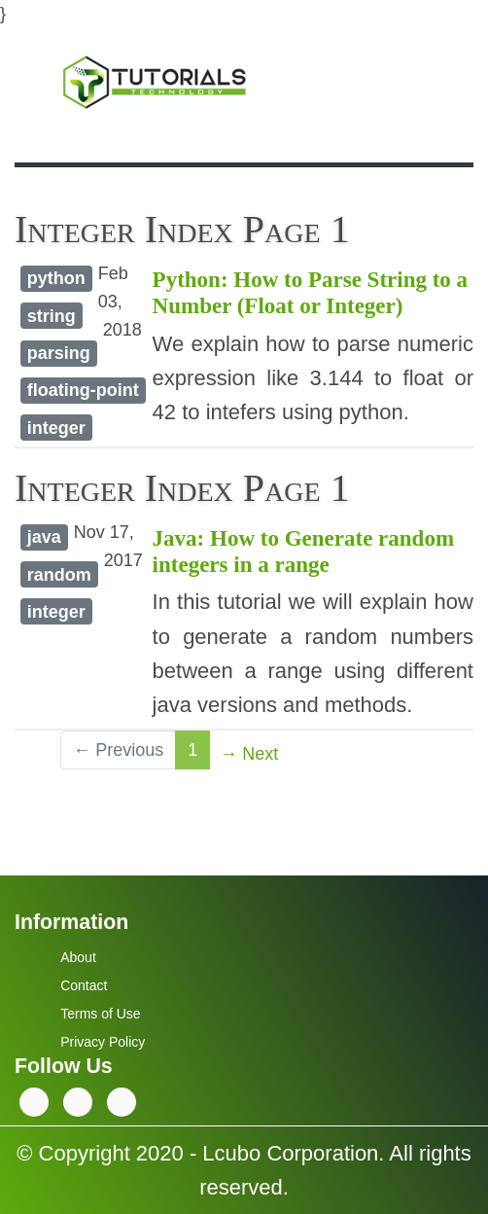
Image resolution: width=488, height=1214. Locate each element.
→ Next (249, 754)
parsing (58, 353)
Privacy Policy (102, 1042)
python (56, 278)
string (51, 316)
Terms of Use (100, 1013)
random (59, 575)
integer (56, 428)
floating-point (83, 390)
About (78, 957)
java (44, 537)
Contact (83, 985)
